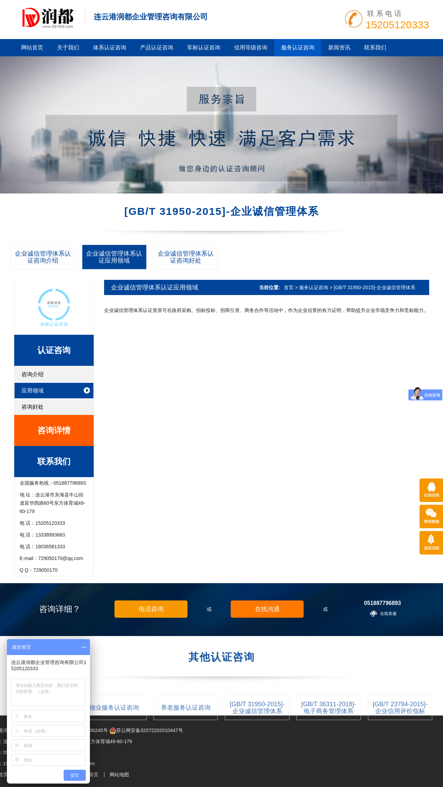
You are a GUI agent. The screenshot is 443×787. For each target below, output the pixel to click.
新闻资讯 (339, 47)
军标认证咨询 (203, 47)
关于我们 (68, 47)
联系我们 (375, 47)
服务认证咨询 (297, 47)
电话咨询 (151, 609)
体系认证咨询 (109, 47)
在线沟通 (267, 609)
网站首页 (32, 47)
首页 (289, 287)
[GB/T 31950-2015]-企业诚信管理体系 (374, 287)
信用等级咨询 (250, 47)
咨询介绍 (32, 374)
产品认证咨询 (156, 47)
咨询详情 (54, 430)
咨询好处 (32, 407)
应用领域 (32, 391)
